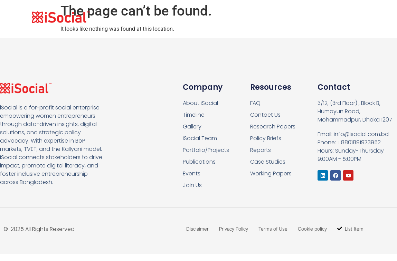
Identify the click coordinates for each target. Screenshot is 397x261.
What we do (261, 17)
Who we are (209, 17)
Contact (340, 17)
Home (170, 17)
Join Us (305, 17)
